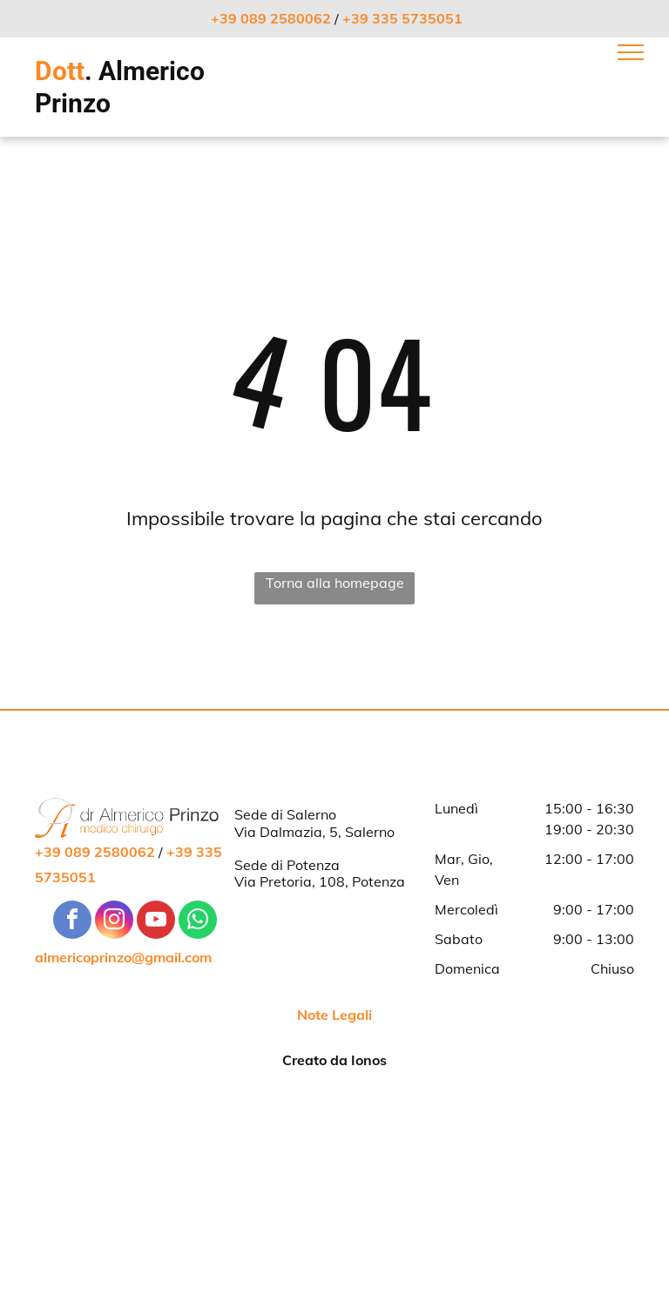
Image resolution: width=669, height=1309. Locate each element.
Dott (59, 71)
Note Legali (334, 1014)
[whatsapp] (198, 922)
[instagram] (114, 922)
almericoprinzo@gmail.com (123, 957)
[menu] (630, 52)
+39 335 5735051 (402, 18)
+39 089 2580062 (271, 18)
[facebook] (72, 922)
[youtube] (156, 922)
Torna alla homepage (335, 582)
